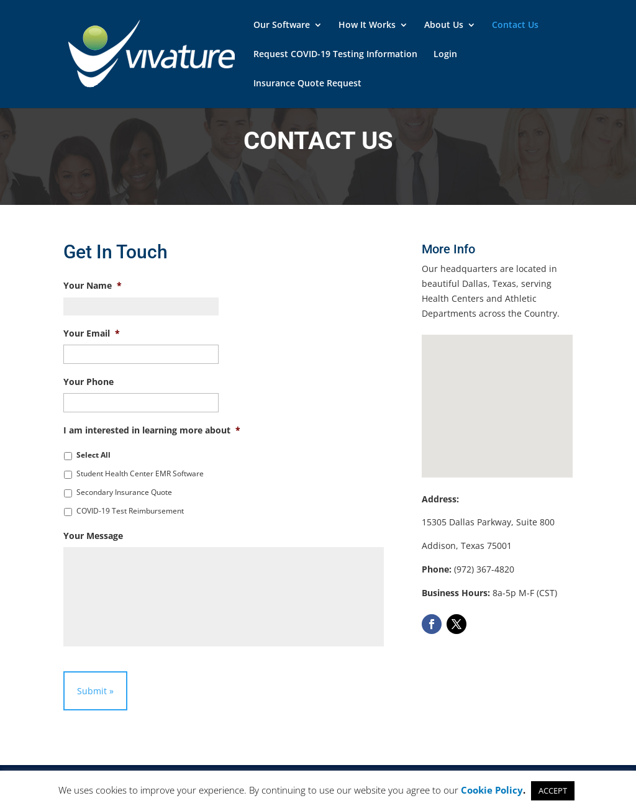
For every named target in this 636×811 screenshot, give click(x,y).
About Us (443, 25)
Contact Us (515, 25)
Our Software (281, 25)
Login (445, 55)
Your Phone (88, 381)
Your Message (93, 535)
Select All (93, 455)
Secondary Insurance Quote (124, 492)
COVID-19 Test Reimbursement (130, 510)
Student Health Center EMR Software (140, 473)
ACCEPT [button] (552, 790)
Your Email (91, 333)
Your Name (92, 285)
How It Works (367, 25)
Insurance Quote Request (307, 84)
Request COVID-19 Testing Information (335, 55)
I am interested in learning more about (151, 430)
